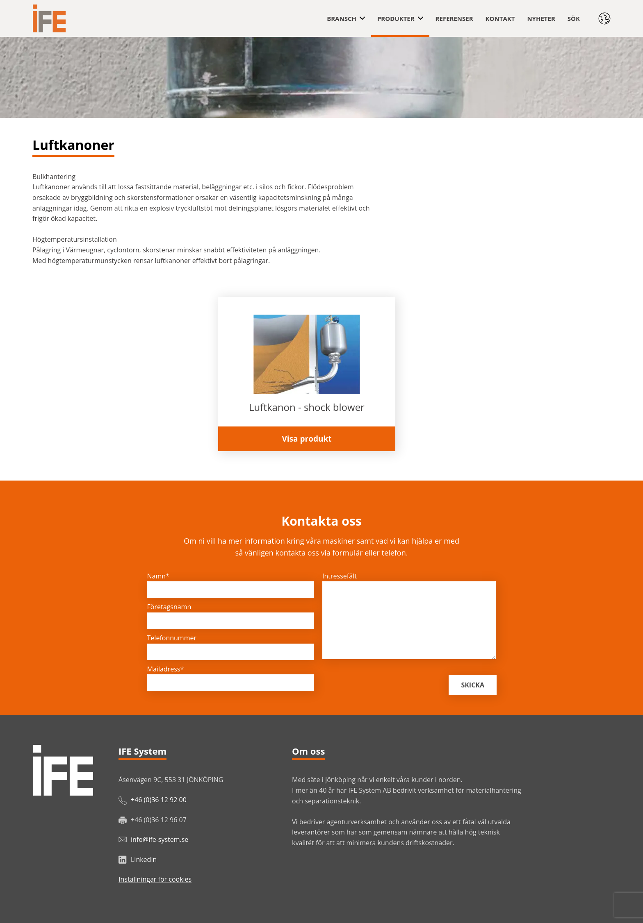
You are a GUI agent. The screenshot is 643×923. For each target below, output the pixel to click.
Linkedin (144, 859)
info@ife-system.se (159, 839)
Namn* (158, 576)
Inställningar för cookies (155, 879)
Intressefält (339, 576)
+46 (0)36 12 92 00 (159, 799)
